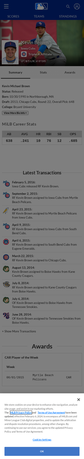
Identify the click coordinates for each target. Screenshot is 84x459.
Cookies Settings (42, 439)
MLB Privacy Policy (21, 412)
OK (42, 451)
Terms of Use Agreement (51, 412)
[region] (42, 426)
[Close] (79, 400)
